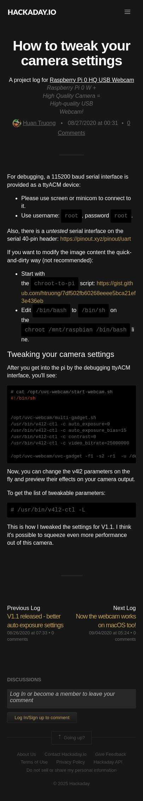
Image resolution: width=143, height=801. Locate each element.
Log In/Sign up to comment (41, 717)
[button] (127, 12)
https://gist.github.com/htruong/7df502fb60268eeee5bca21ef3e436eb (78, 292)
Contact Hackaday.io (65, 754)
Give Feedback (110, 754)
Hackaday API (108, 762)
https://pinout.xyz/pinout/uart (95, 239)
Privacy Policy (70, 762)
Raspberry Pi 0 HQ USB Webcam (92, 80)
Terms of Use (34, 762)
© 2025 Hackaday (71, 783)
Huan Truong (34, 123)
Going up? (71, 738)
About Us (26, 754)
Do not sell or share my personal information (71, 770)
